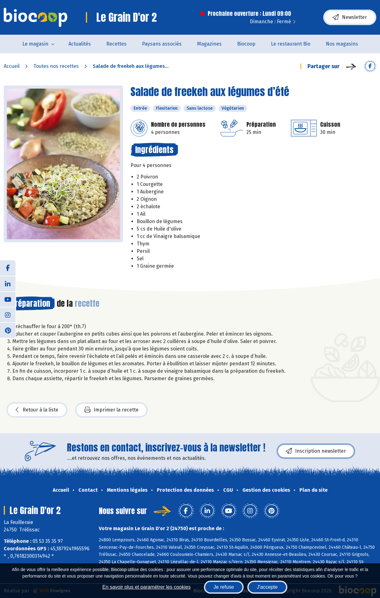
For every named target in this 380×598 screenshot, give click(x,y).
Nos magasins (342, 44)
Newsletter (350, 17)
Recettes (116, 44)
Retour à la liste (36, 410)
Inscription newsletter (316, 451)
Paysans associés (162, 44)
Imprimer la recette (111, 410)
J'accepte (267, 587)
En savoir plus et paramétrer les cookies (146, 587)
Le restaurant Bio (290, 44)
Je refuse (224, 587)
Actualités (79, 44)
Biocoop (246, 44)
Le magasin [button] (35, 44)
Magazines (209, 44)
